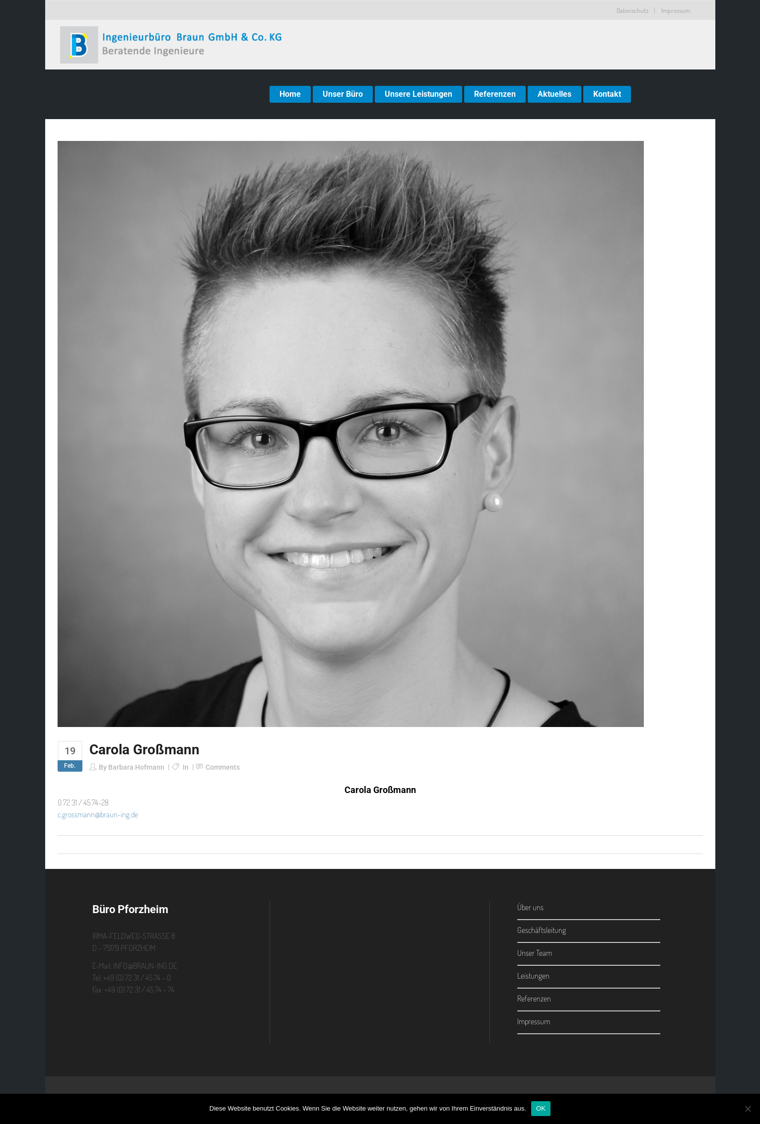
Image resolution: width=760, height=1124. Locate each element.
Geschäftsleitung (541, 930)
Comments (223, 767)
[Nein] (748, 1109)
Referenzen (534, 998)
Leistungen (533, 976)
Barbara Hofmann (136, 767)
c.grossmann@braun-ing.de (98, 814)
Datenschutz (632, 10)
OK (541, 1108)
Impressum (675, 10)
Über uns (530, 907)
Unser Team (534, 953)
